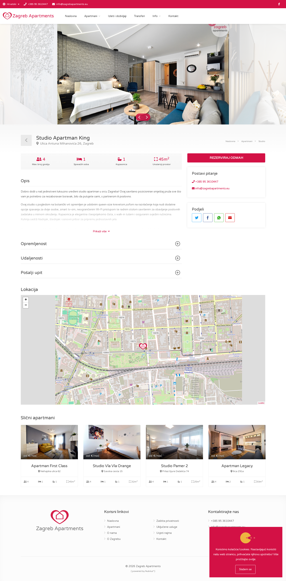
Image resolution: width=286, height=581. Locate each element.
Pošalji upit (101, 272)
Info (155, 16)
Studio (261, 141)
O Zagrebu (114, 539)
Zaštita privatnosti (167, 521)
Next (146, 117)
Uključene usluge (166, 527)
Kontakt (173, 16)
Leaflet (261, 403)
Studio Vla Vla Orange (112, 466)
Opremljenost (101, 243)
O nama (112, 533)
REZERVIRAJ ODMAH (226, 158)
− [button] (26, 305)
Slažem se (245, 569)
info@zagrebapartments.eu (72, 4)
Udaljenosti (101, 258)
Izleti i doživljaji (117, 16)
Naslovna (71, 16)
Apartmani (90, 16)
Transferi (139, 16)
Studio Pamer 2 (174, 466)
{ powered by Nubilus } (143, 571)
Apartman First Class (49, 466)
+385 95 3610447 (38, 4)
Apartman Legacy (237, 466)
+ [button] (26, 300)
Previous (139, 117)
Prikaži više (101, 231)
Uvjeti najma (164, 533)
